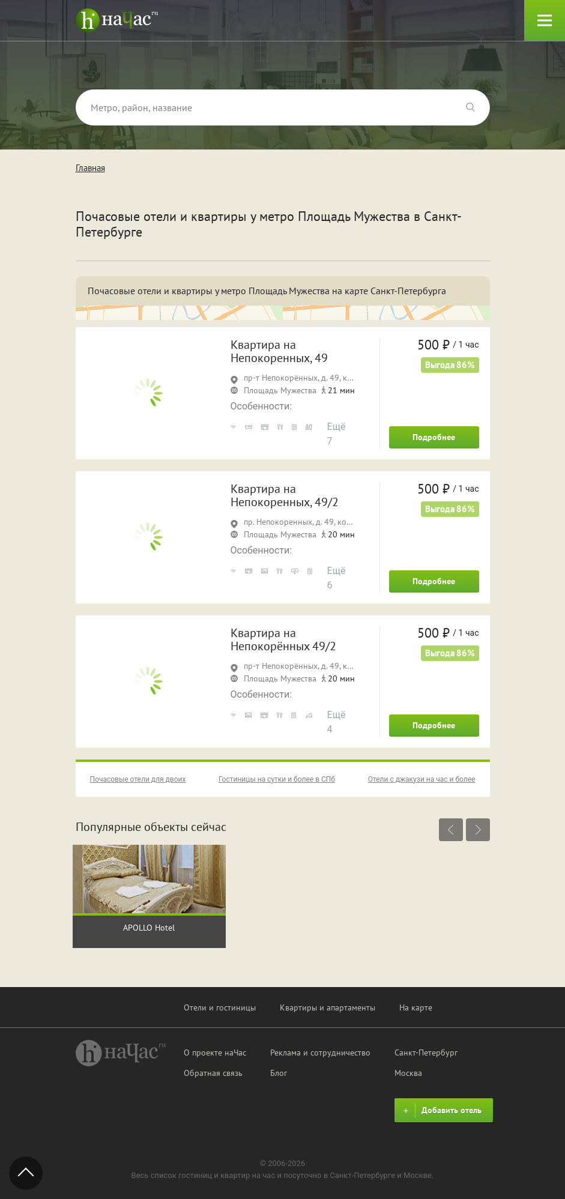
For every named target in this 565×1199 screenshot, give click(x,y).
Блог (278, 1073)
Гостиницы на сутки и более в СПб (277, 779)
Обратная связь (213, 1073)
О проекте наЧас (215, 1052)
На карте (415, 1007)
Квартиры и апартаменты (327, 1007)
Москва (408, 1073)
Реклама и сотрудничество (320, 1052)
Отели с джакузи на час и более (422, 779)
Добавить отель (441, 1111)
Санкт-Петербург (426, 1052)
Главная (90, 168)
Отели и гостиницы (220, 1007)
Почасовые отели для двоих (138, 779)
